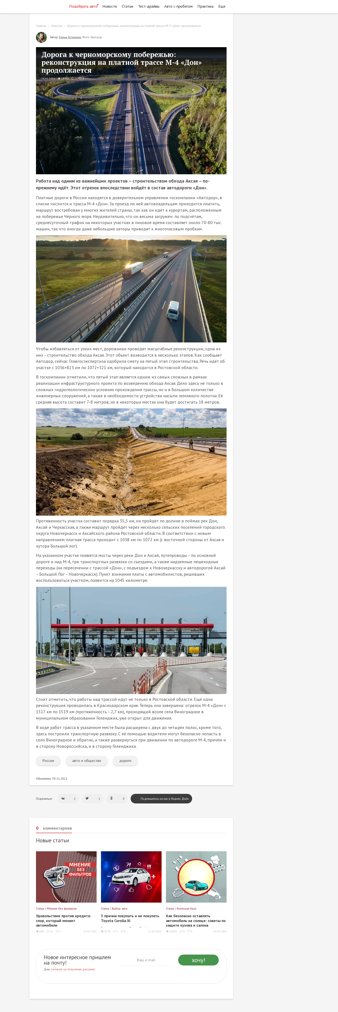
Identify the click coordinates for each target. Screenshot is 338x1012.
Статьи (127, 6)
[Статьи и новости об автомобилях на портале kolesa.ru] (47, 5)
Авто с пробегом (178, 6)
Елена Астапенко (70, 37)
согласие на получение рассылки (73, 969)
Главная (41, 26)
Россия (48, 760)
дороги (125, 760)
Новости (109, 6)
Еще (223, 6)
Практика (205, 6)
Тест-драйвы (148, 6)
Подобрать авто (83, 6)
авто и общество (86, 760)
